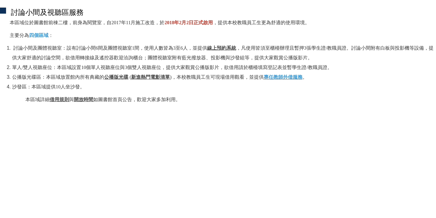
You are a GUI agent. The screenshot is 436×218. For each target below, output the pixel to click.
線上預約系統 (221, 48)
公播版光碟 (116, 77)
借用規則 (59, 99)
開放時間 (83, 99)
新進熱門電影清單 (150, 77)
